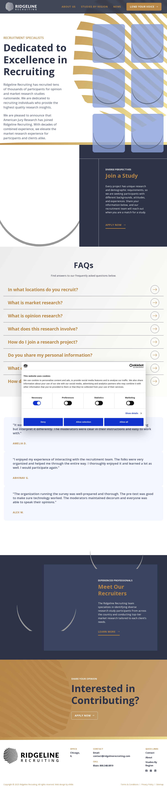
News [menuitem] (117, 6)
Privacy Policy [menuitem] (147, 784)
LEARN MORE (107, 631)
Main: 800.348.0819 (103, 765)
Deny (43, 422)
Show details (131, 413)
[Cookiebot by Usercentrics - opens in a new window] (131, 366)
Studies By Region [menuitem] (94, 6)
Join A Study (163, 769)
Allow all (124, 422)
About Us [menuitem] (68, 6)
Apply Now (113, 225)
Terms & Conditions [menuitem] (130, 784)
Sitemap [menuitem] (160, 784)
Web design (60, 784)
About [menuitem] (148, 757)
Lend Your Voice (142, 6)
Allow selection (83, 422)
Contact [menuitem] (149, 752)
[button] (83, 289)
